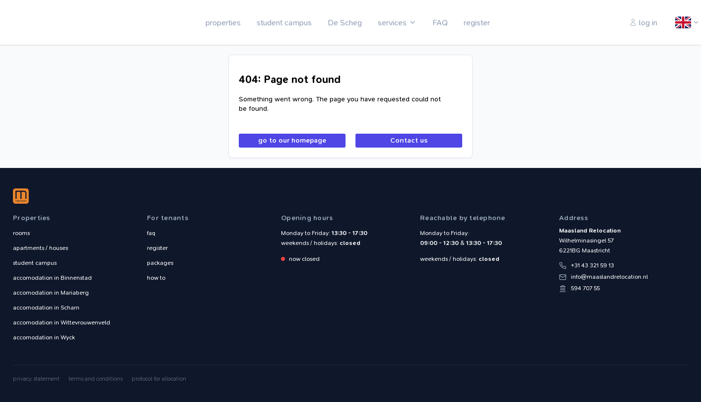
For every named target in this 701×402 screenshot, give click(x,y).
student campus (284, 22)
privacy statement (36, 378)
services (392, 22)
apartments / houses (40, 247)
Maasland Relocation (42, 22)
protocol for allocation (159, 378)
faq (151, 233)
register (477, 22)
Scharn (46, 307)
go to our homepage (292, 140)
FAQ (440, 22)
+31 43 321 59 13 (592, 265)
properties (223, 22)
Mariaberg (51, 292)
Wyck (44, 337)
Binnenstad (52, 277)
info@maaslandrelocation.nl (609, 276)
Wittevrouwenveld (61, 322)
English (683, 22)
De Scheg (345, 22)
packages (160, 262)
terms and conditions (96, 378)
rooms (21, 233)
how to (156, 277)
